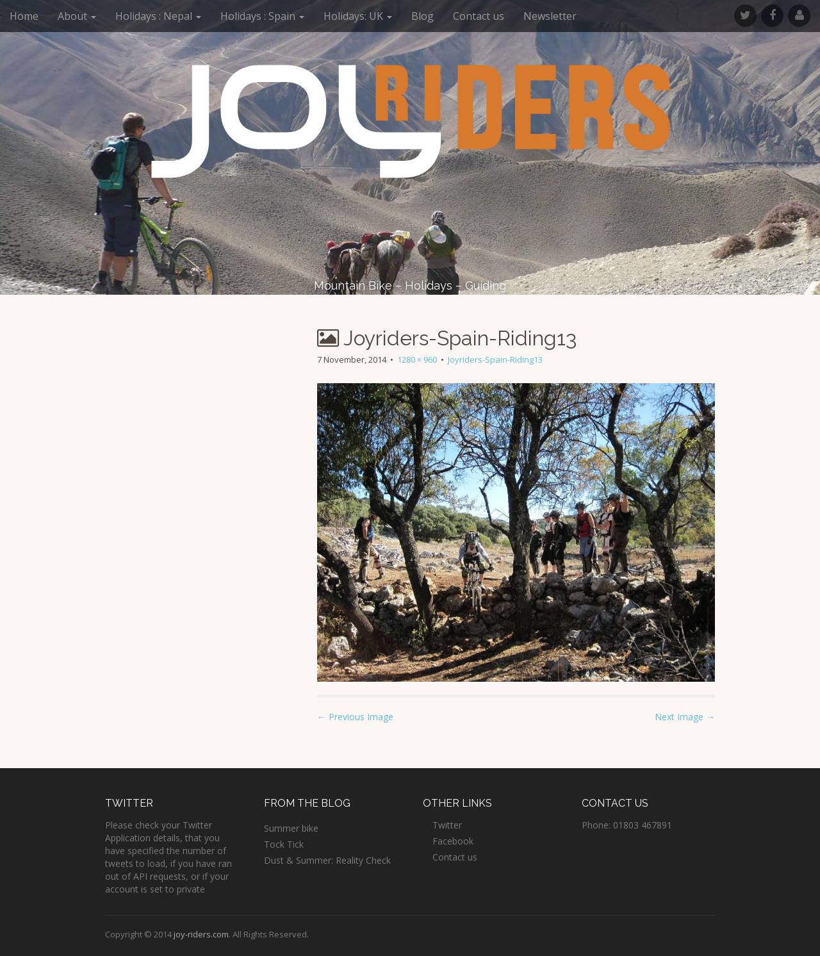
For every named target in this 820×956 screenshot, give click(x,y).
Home (24, 16)
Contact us (478, 16)
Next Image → (685, 717)
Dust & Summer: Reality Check (327, 860)
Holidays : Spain (262, 16)
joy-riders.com (201, 934)
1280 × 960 (417, 359)
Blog (422, 16)
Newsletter (550, 16)
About (77, 16)
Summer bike (291, 828)
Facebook (452, 841)
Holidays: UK (358, 16)
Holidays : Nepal (158, 16)
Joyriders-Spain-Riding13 (495, 359)
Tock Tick (284, 844)
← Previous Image (355, 717)
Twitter (447, 825)
